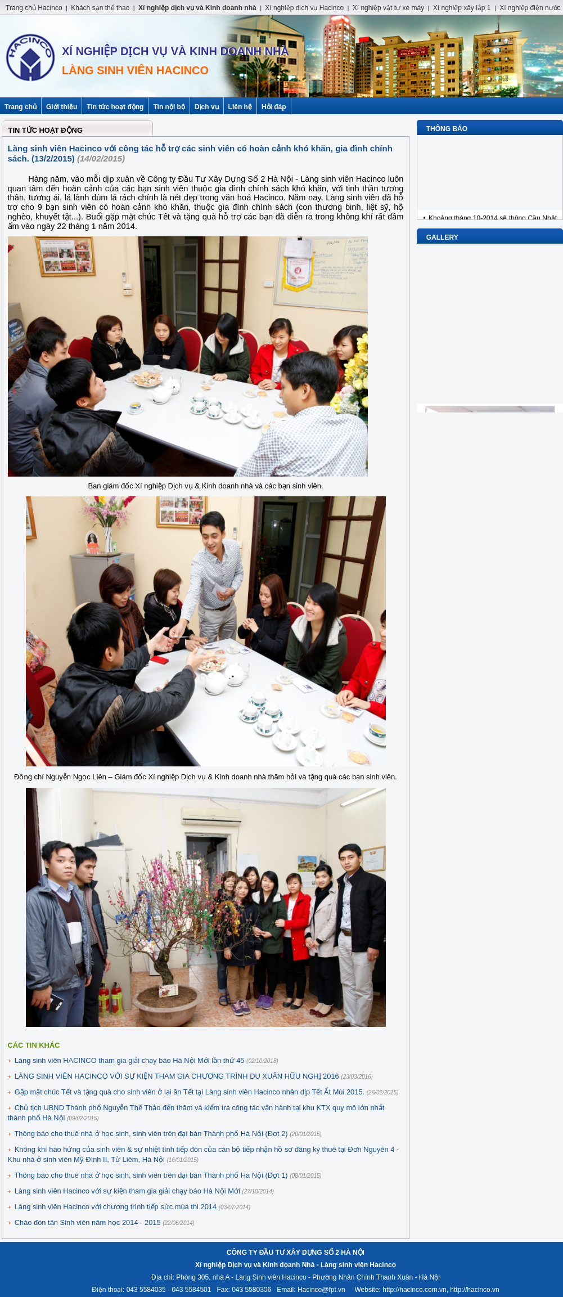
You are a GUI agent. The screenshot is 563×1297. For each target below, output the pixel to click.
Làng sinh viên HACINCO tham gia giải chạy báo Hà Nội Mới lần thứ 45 (130, 1060)
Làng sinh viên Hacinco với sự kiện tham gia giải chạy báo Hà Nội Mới (127, 1191)
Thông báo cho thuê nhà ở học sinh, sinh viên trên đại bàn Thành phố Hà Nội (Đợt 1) (150, 1175)
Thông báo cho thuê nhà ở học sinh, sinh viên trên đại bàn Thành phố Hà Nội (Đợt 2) (150, 1133)
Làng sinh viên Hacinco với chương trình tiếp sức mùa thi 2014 (116, 1206)
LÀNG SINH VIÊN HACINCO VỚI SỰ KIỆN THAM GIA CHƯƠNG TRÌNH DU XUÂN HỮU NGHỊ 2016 (177, 1076)
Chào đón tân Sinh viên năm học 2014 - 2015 (88, 1222)
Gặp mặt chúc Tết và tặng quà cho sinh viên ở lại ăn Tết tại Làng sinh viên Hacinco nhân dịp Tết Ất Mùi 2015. (190, 1092)
